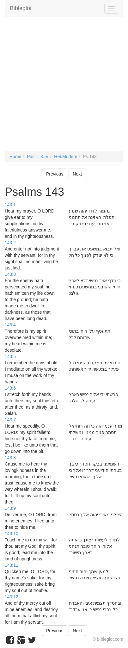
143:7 (10, 419)
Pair (31, 156)
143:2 (10, 242)
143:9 (10, 508)
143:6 (10, 388)
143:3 (10, 274)
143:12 (11, 596)
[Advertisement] (64, 87)
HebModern (65, 156)
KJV (44, 156)
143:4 (10, 324)
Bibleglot (21, 8)
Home (15, 156)
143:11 (11, 565)
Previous (54, 173)
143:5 (10, 356)
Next (77, 173)
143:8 (10, 457)
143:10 (11, 533)
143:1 (10, 204)
